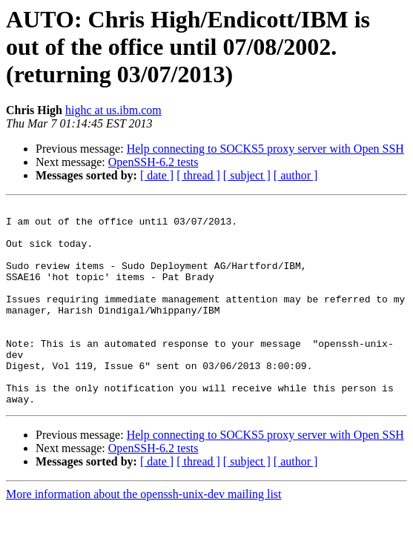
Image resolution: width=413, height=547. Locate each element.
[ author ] (296, 175)
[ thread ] (198, 175)
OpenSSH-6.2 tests (153, 162)
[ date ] (157, 175)
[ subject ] (247, 175)
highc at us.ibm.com (113, 110)
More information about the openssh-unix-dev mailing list (144, 534)
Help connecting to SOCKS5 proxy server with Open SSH (265, 148)
